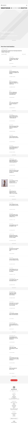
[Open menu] (27, 5)
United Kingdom (14, 413)
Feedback (14, 397)
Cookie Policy (14, 405)
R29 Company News (14, 402)
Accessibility (14, 406)
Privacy (14, 404)
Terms (14, 403)
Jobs (14, 395)
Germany (14, 414)
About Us (14, 394)
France (14, 415)
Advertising (14, 396)
